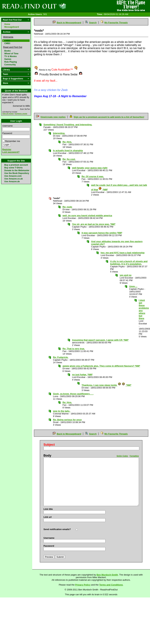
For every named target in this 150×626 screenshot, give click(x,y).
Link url (47, 517)
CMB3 (7, 43)
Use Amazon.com (13, 176)
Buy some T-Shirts (13, 167)
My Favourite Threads (116, 22)
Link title (48, 509)
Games (7, 59)
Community (10, 64)
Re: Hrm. (67, 142)
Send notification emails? (57, 529)
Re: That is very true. (74, 348)
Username (7, 125)
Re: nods (67, 207)
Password (7, 133)
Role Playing (10, 62)
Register (6, 149)
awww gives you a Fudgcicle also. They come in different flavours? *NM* (101, 366)
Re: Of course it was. (93, 176)
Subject (49, 444)
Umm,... (133, 286)
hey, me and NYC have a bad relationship (122, 252)
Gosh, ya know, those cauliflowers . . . (73, 393)
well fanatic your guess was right (89, 167)
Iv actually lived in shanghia (68, 150)
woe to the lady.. (61, 411)
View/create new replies (53, 117)
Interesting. (59, 133)
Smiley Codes (122, 456)
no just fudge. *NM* (82, 374)
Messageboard (11, 27)
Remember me (12, 141)
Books (7, 51)
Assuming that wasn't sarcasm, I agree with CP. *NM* (100, 340)
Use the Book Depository (16, 173)
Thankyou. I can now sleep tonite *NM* (106, 385)
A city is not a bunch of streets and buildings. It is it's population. (129, 262)
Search (92, 22)
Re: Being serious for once (67, 419)
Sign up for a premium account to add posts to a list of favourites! (109, 117)
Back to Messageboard (69, 22)
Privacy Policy (82, 584)
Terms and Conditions (111, 584)
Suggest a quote (21, 113)
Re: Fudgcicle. (60, 357)
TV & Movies (10, 56)
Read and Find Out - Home (52, 6)
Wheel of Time (11, 53)
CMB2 (7, 40)
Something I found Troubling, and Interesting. (67, 124)
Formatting (134, 456)
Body (47, 455)
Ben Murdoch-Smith (107, 574)
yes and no (125, 275)
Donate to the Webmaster (16, 170)
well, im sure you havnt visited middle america (87, 215)
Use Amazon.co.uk (13, 179)
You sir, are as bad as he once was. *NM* (93, 224)
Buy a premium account (16, 165)
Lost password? (11, 152)
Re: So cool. (69, 159)
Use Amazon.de (12, 181)
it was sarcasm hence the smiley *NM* (102, 232)
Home (7, 24)
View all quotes (8, 113)
